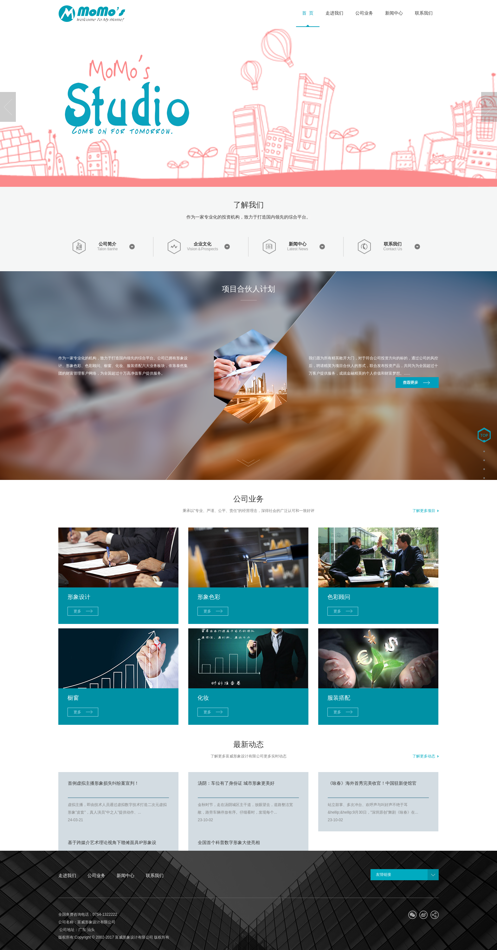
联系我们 (393, 243)
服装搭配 (338, 698)
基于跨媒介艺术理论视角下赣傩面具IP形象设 (112, 842)
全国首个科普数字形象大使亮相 (229, 842)
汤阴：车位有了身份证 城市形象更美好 (236, 783)
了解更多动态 (425, 756)
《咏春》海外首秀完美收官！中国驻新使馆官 (372, 783)
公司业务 (96, 875)
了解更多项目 (425, 510)
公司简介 (107, 243)
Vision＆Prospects (202, 249)
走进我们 (67, 875)
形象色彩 (208, 597)
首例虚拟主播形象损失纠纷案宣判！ (103, 783)
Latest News (297, 249)
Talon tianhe (107, 249)
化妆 (203, 698)
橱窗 (73, 698)
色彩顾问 (338, 597)
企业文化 (202, 243)
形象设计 (79, 597)
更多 (77, 611)
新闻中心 (298, 243)
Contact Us (392, 249)
